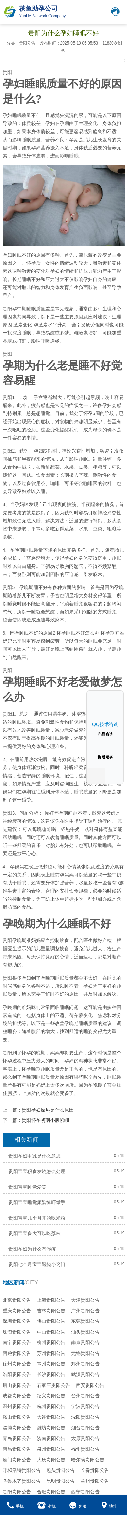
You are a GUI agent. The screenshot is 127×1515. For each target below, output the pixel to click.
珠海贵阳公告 (17, 1332)
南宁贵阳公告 (17, 1342)
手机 (15, 1506)
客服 (77, 1506)
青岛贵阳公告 (17, 1438)
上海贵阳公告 (51, 1300)
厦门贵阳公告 (17, 1459)
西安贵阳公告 (90, 1385)
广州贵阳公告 (85, 1310)
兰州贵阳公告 (95, 1481)
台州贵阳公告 (85, 1395)
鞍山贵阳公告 (17, 1417)
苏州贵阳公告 (51, 1353)
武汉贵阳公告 (85, 1374)
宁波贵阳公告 (85, 1406)
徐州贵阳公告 (17, 1363)
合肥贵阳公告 (51, 1491)
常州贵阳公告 (51, 1363)
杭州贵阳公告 (51, 1406)
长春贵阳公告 (95, 1470)
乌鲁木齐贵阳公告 (22, 1481)
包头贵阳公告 (60, 1470)
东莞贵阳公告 (85, 1321)
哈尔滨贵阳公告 (87, 1459)
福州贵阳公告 (85, 1449)
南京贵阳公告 (85, 1342)
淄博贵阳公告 (17, 1427)
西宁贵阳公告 (85, 1491)
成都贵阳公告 (17, 1395)
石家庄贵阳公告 (53, 1385)
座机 (46, 1506)
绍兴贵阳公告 (51, 1395)
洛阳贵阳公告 (17, 1374)
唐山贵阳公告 (17, 1385)
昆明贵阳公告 (60, 1481)
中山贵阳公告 (51, 1332)
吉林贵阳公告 (51, 1310)
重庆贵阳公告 (17, 1310)
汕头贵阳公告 (85, 1332)
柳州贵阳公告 (51, 1342)
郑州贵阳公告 (85, 1363)
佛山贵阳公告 (51, 1321)
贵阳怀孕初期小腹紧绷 (45, 1120)
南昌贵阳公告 (17, 1449)
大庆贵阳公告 (51, 1459)
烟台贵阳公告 (85, 1427)
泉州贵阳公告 (51, 1449)
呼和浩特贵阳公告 (22, 1470)
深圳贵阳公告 (17, 1321)
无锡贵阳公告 (85, 1353)
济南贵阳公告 (51, 1438)
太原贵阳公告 (85, 1438)
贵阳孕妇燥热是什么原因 (48, 1110)
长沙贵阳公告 (51, 1374)
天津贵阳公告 (85, 1300)
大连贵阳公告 (51, 1417)
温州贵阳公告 (17, 1406)
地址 (109, 1506)
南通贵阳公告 (17, 1353)
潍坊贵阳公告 (51, 1427)
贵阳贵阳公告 (17, 1491)
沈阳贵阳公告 (85, 1417)
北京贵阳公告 (17, 1300)
